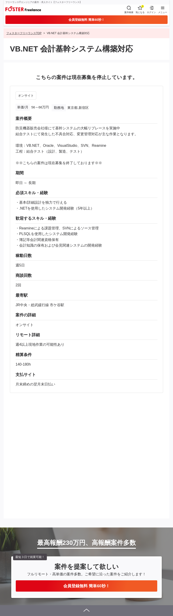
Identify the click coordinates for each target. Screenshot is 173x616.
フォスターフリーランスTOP (23, 33)
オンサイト (26, 95)
